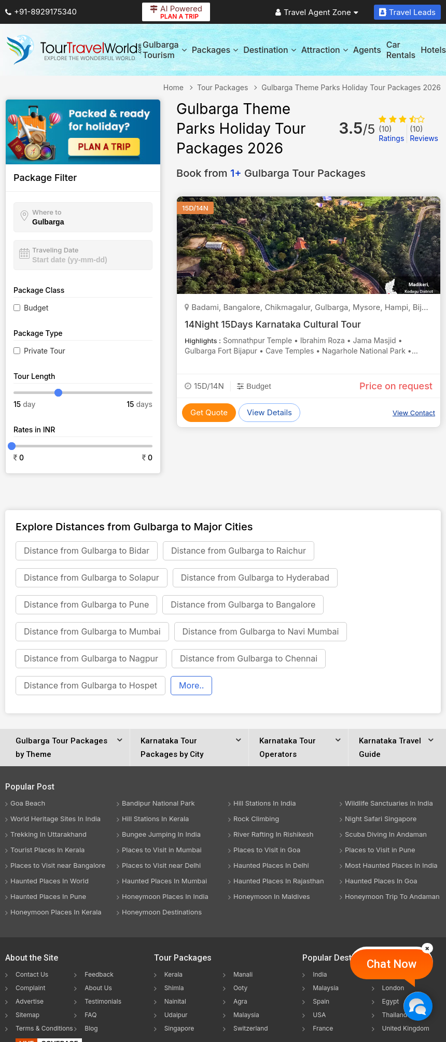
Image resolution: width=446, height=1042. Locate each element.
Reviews (424, 133)
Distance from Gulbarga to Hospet (90, 685)
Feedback (99, 974)
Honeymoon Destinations (162, 912)
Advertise (30, 1001)
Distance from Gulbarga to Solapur (91, 577)
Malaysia (246, 1015)
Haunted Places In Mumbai (164, 881)
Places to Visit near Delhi (161, 865)
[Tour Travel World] (74, 50)
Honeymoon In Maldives (271, 896)
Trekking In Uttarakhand (48, 834)
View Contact (414, 413)
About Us (98, 988)
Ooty (240, 988)
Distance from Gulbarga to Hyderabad (255, 577)
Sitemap (27, 1015)
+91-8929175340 (41, 12)
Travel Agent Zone (316, 12)
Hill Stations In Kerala (155, 818)
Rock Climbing (256, 818)
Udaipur (176, 1015)
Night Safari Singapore (380, 818)
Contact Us (32, 974)
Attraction (324, 50)
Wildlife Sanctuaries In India (389, 803)
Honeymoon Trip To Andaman (392, 896)
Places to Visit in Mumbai (162, 850)
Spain (321, 1001)
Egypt (390, 1001)
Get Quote (209, 412)
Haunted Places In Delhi (271, 865)
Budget (36, 307)
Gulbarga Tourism (165, 49)
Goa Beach (27, 803)
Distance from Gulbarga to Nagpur (91, 658)
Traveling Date (55, 250)
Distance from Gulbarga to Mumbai (92, 631)
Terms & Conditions (44, 1028)
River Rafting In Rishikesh (273, 834)
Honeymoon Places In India (165, 896)
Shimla (174, 988)
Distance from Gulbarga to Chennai (248, 658)
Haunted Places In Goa (381, 881)
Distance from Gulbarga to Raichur (238, 550)
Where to (47, 212)
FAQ (90, 1015)
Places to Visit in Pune (380, 850)
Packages (215, 50)
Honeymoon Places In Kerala (56, 912)
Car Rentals (400, 49)
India (320, 974)
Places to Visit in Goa (266, 850)
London (393, 988)
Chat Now (391, 963)
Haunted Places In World (49, 881)
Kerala (173, 974)
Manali (243, 974)
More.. (191, 685)
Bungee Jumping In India (161, 834)
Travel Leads (407, 12)
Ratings (391, 133)
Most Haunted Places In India (391, 865)
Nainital (175, 1001)
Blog (91, 1028)
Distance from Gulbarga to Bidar (86, 550)
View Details (269, 412)
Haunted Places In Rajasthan (278, 881)
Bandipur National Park (158, 803)
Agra (240, 1001)
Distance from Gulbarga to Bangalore (243, 604)
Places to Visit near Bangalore (57, 865)
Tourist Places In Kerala (47, 850)
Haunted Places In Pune (48, 896)
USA (319, 1015)
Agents (367, 50)
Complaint (30, 988)
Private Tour (44, 350)
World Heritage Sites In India (55, 818)
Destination (269, 50)
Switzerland (250, 1028)
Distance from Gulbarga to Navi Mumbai (261, 631)
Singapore (179, 1028)
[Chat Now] (417, 1005)
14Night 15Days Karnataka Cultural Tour (273, 324)
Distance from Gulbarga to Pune (86, 604)
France (323, 1028)
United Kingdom (405, 1028)
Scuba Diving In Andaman (386, 834)
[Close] (427, 948)
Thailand (395, 1015)
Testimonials (103, 1001)
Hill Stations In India (264, 803)
